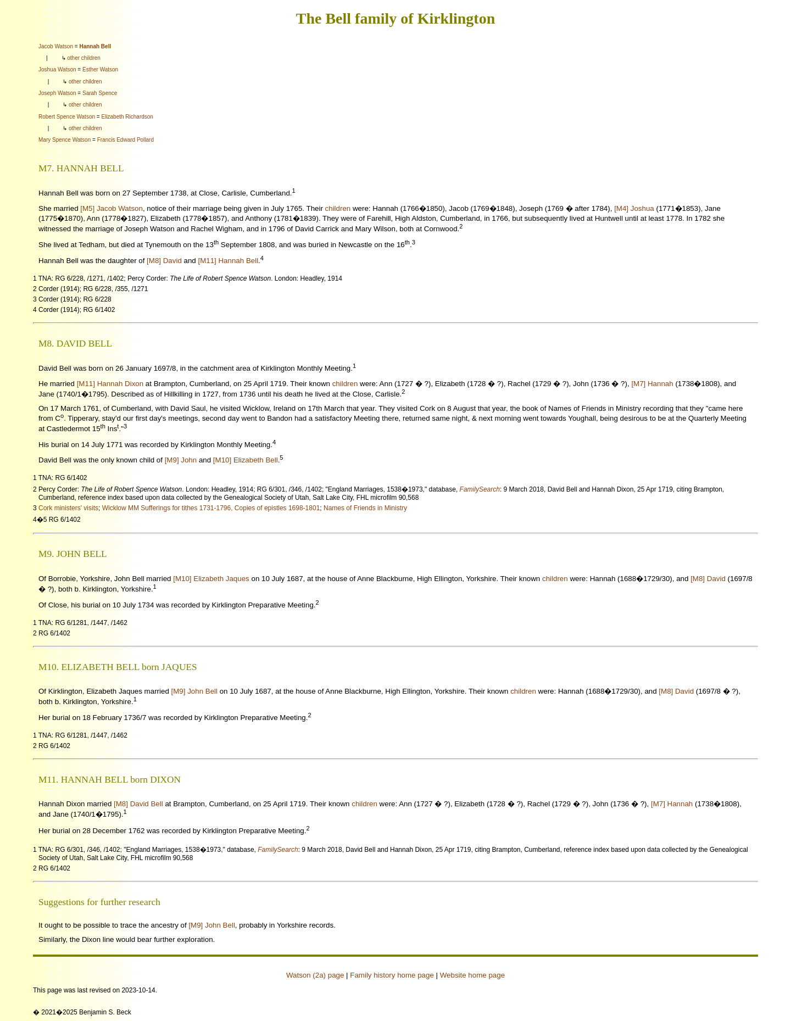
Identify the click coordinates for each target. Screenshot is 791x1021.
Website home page (472, 975)
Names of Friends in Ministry (365, 508)
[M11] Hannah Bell (228, 260)
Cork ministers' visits (68, 508)
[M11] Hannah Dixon (110, 384)
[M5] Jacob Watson (111, 208)
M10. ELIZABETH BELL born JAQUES (117, 667)
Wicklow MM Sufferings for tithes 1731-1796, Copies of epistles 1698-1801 (211, 508)
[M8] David (164, 260)
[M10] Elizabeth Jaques (211, 578)
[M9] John (181, 460)
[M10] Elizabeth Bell (245, 460)
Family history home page (392, 975)
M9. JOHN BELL (72, 554)
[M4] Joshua (634, 208)
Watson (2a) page (315, 975)
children (338, 208)
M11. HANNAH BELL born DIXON (109, 779)
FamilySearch (480, 489)
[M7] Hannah (652, 384)
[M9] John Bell (194, 691)
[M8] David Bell (138, 804)
